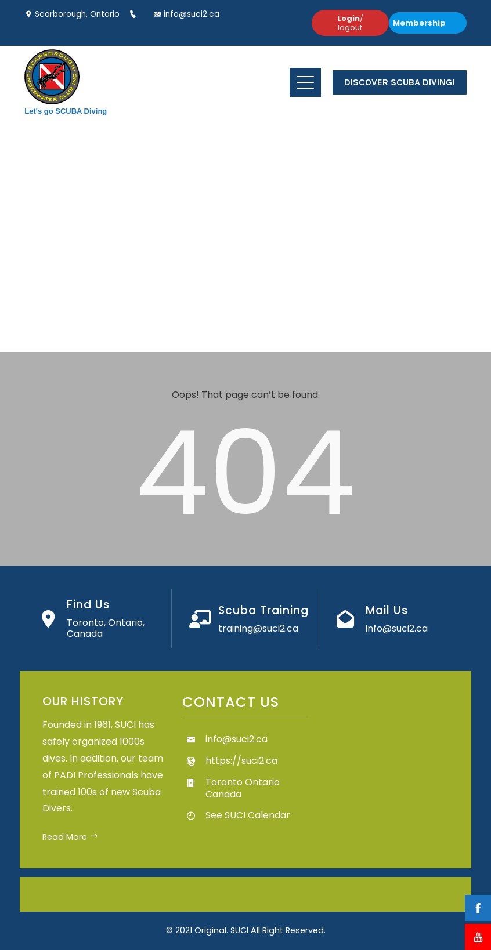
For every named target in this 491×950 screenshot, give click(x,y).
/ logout (350, 23)
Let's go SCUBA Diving (65, 111)
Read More (70, 837)
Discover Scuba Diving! (399, 82)
